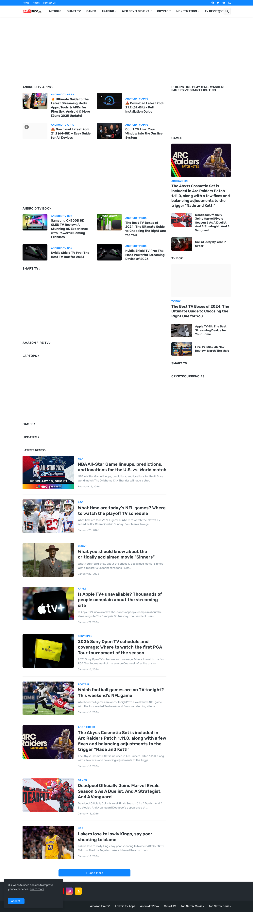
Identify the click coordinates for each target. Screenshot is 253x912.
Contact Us (49, 2)
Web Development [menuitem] (135, 11)
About (36, 2)
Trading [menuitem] (108, 11)
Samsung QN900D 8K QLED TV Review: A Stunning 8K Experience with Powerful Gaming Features (69, 229)
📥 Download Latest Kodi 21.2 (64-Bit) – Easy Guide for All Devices (71, 133)
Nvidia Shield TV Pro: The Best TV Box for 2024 (70, 255)
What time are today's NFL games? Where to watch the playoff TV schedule (122, 510)
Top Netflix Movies (192, 906)
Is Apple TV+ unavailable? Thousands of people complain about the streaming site (120, 599)
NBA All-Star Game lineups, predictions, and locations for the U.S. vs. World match (122, 467)
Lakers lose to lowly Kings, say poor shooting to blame (115, 836)
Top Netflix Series (220, 906)
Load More (95, 873)
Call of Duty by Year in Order (211, 244)
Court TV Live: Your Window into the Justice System (143, 133)
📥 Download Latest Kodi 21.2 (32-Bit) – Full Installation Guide (144, 107)
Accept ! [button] (16, 901)
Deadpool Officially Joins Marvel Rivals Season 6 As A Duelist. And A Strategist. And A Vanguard (119, 791)
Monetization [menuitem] (186, 11)
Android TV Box (149, 906)
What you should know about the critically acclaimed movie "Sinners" (116, 554)
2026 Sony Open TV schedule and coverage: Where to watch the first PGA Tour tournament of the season (120, 647)
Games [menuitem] (91, 11)
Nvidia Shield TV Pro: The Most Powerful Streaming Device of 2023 (145, 255)
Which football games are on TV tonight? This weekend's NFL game (121, 692)
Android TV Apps (125, 906)
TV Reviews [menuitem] (213, 11)
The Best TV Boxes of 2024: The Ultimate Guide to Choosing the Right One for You (145, 229)
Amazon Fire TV (100, 906)
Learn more (37, 889)
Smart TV (170, 906)
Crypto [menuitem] (162, 11)
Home (26, 2)
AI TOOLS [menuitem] (55, 11)
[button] (219, 11)
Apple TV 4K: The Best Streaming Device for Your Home (211, 330)
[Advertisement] (127, 48)
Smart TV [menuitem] (74, 11)
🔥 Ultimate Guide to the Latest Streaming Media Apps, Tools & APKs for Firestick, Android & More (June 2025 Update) (70, 107)
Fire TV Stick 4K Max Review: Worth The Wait (212, 349)
